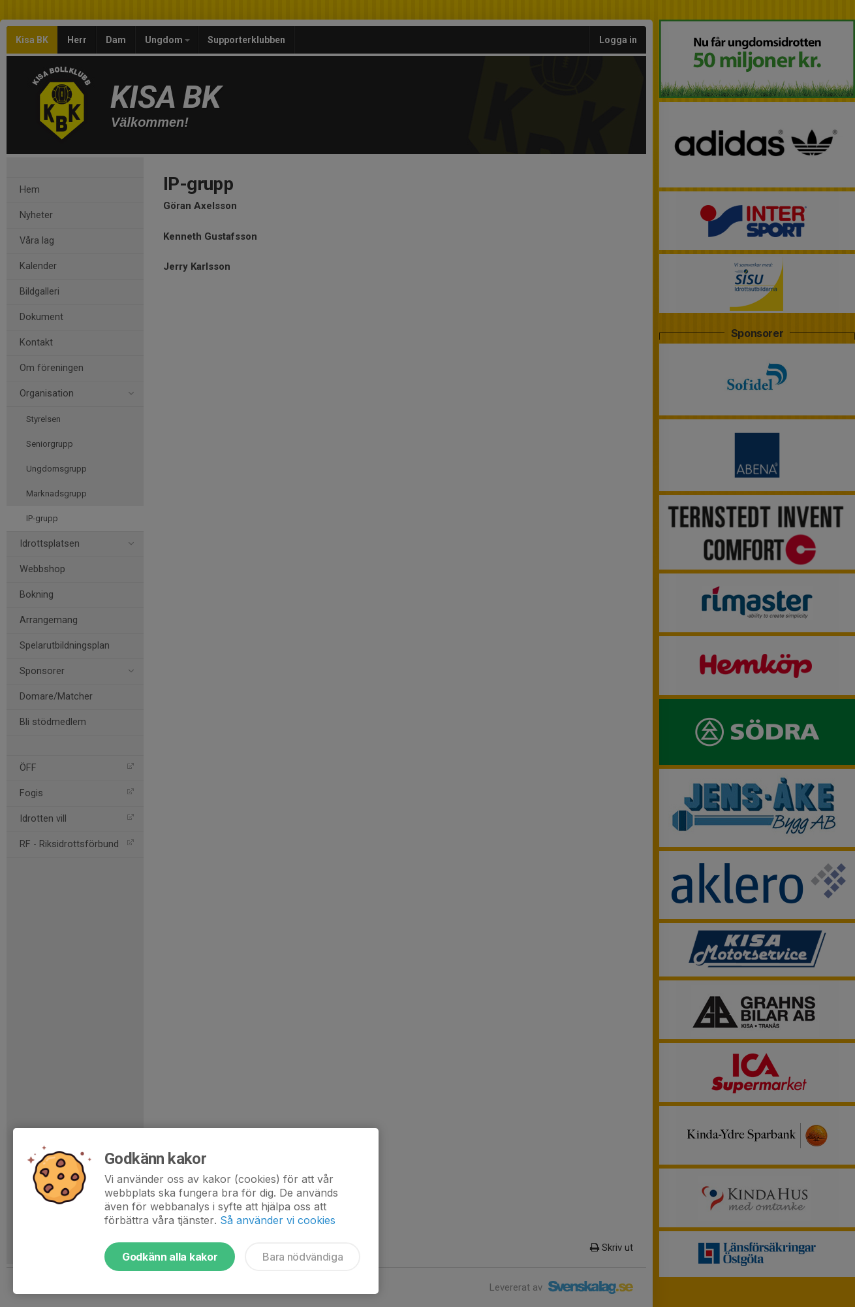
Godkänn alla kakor (169, 1256)
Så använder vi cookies (277, 1220)
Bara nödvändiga (302, 1256)
